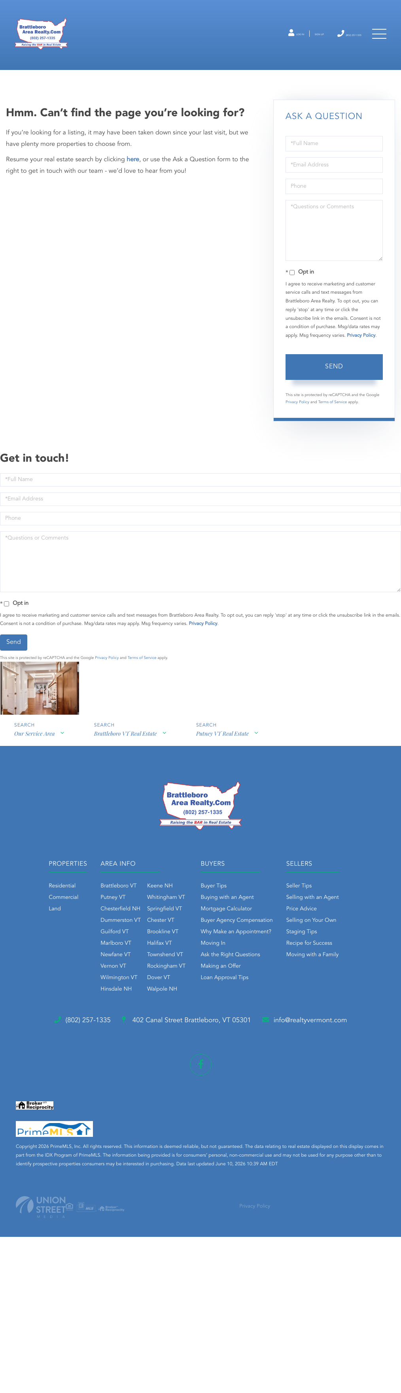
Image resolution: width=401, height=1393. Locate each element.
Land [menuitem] (61, 943)
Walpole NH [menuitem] (186, 1023)
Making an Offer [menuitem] (263, 1000)
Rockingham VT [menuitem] (190, 1000)
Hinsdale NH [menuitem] (140, 1023)
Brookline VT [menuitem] (186, 966)
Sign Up (286, 44)
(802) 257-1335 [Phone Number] (333, 44)
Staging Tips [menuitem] (174, 1100)
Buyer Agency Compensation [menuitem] (279, 954)
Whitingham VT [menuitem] (190, 931)
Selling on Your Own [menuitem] (184, 1089)
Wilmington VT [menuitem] (143, 1012)
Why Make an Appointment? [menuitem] (278, 966)
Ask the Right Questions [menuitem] (272, 989)
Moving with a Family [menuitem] (185, 1123)
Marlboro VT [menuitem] (140, 977)
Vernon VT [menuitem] (137, 1000)
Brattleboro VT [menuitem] (143, 920)
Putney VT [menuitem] (137, 931)
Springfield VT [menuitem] (188, 943)
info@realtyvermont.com (78, 1187)
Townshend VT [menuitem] (189, 989)
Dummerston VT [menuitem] (145, 954)
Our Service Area (34, 770)
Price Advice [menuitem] (174, 1077)
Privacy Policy (361, 368)
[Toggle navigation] (377, 44)
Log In (251, 44)
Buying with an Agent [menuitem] (269, 931)
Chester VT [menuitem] (184, 954)
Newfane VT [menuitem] (140, 989)
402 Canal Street (195, 1156)
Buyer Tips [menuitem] (256, 920)
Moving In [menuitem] (255, 977)
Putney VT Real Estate (225, 770)
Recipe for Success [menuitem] (181, 1112)
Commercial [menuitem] (69, 931)
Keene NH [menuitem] (184, 920)
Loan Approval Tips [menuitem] (267, 1012)
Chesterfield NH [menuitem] (145, 943)
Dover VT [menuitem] (182, 1012)
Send (334, 399)
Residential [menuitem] (68, 920)
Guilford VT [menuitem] (139, 966)
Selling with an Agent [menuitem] (185, 1066)
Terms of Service (332, 435)
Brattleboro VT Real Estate (126, 770)
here (133, 193)
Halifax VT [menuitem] (183, 977)
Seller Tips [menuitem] (171, 1054)
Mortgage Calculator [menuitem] (268, 943)
